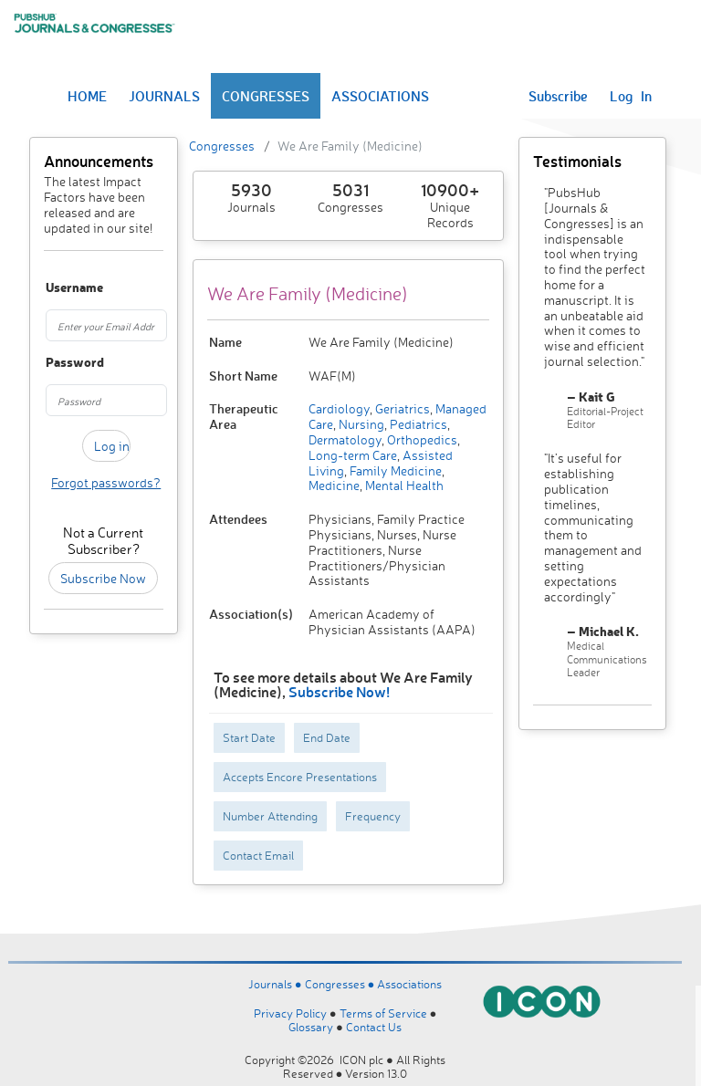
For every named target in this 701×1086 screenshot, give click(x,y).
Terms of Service (383, 1013)
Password (53, 363)
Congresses (222, 145)
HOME (87, 96)
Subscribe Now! (339, 691)
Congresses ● (341, 983)
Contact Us (374, 1026)
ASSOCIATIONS (380, 96)
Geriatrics (401, 408)
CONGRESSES (265, 96)
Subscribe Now (103, 578)
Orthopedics (420, 439)
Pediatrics (417, 424)
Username (53, 288)
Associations (409, 983)
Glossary (310, 1026)
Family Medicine (394, 470)
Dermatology (345, 439)
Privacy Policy (290, 1013)
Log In (631, 96)
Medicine (334, 485)
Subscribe (558, 96)
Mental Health (403, 485)
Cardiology (339, 408)
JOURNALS (164, 96)
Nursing (360, 424)
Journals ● (276, 983)
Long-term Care (353, 455)
